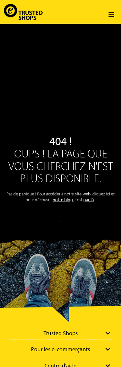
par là (88, 199)
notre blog (63, 199)
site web (83, 194)
